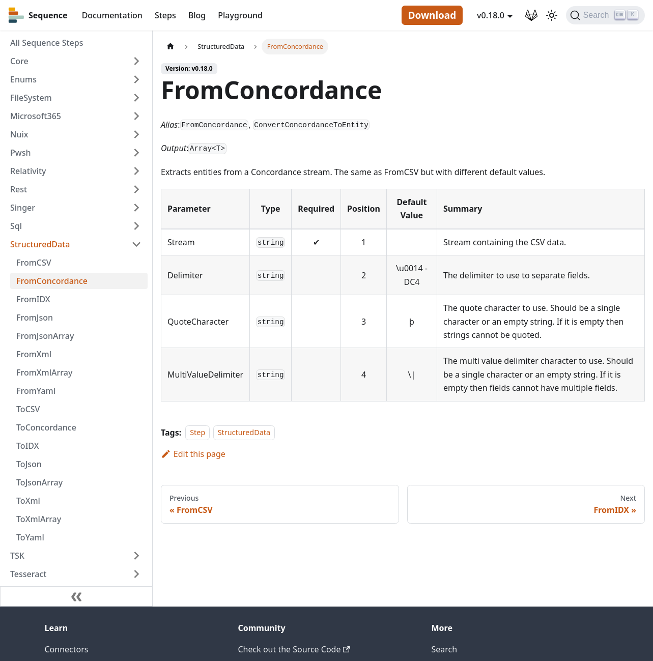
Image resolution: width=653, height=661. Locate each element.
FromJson (34, 317)
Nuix (19, 134)
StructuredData (40, 244)
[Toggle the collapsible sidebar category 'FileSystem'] (136, 98)
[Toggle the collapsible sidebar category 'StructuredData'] (136, 244)
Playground (240, 15)
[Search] (605, 15)
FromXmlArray (44, 372)
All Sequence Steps (46, 42)
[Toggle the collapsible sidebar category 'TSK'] (136, 556)
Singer (22, 207)
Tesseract (28, 574)
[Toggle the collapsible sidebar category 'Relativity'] (136, 171)
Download (432, 15)
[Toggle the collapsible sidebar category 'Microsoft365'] (136, 116)
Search (445, 649)
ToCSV (28, 409)
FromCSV (33, 262)
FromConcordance (52, 280)
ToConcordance (46, 427)
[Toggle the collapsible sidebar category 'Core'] (136, 61)
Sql (16, 226)
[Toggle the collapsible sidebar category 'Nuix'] (136, 134)
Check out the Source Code (294, 649)
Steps (165, 15)
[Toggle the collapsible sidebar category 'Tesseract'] (136, 574)
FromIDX (33, 299)
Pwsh (20, 152)
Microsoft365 (35, 116)
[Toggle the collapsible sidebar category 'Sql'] (136, 226)
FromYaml (35, 390)
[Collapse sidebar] (76, 596)
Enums (23, 79)
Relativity (28, 171)
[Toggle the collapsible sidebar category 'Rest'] (136, 189)
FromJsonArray (45, 335)
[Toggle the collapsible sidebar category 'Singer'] (136, 207)
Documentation (112, 15)
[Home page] (170, 46)
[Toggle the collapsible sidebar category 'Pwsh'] (136, 153)
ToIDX (27, 445)
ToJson (29, 464)
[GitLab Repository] (531, 15)
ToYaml (30, 537)
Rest (18, 189)
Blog (197, 15)
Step (197, 433)
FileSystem (31, 97)
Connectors (67, 649)
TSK (17, 555)
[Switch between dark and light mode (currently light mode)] (552, 15)
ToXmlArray (38, 519)
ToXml (28, 500)
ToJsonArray (39, 482)
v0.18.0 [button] (490, 15)
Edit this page (193, 453)
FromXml (33, 354)
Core (19, 61)
